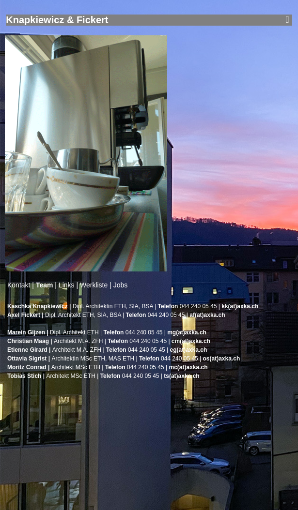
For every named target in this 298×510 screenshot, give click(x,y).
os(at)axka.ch (221, 358)
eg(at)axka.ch (188, 349)
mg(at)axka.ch (186, 332)
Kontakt (18, 285)
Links (67, 285)
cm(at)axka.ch (191, 341)
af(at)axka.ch (207, 315)
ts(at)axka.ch (181, 376)
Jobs (120, 285)
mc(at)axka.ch (188, 367)
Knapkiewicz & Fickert (57, 20)
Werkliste (94, 285)
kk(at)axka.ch (239, 306)
